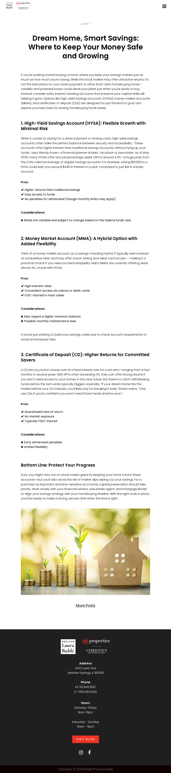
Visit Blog (85, 739)
